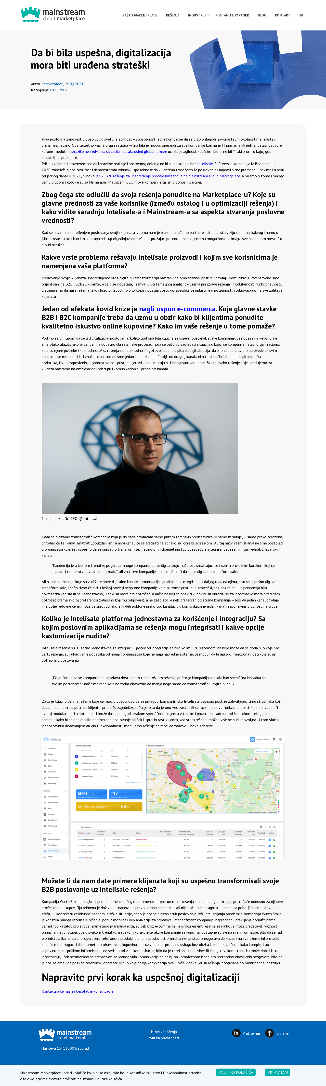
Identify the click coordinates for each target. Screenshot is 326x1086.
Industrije (197, 15)
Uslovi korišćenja (163, 1031)
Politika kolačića (235, 1079)
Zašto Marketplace (139, 15)
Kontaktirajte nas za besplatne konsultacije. (78, 991)
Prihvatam (277, 1079)
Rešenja (172, 15)
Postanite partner (232, 15)
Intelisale (205, 163)
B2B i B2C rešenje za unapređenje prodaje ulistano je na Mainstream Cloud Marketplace (168, 175)
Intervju (58, 89)
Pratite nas (251, 1033)
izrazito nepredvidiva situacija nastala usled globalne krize (119, 151)
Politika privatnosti (163, 1037)
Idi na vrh (282, 1033)
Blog (262, 15)
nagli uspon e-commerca (177, 308)
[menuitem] (301, 15)
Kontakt (282, 15)
